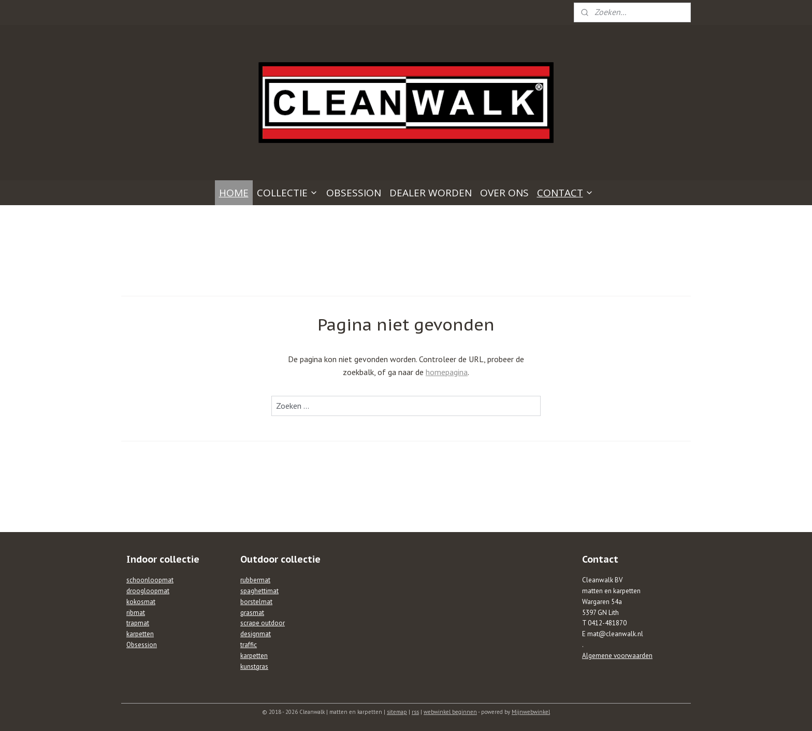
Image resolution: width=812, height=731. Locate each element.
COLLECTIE (287, 192)
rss (415, 711)
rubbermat (255, 580)
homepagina (447, 372)
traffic (248, 644)
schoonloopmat (149, 580)
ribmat (135, 612)
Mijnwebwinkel (531, 711)
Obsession (141, 644)
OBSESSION (353, 192)
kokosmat (140, 601)
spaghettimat (259, 590)
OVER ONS (504, 192)
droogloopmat (147, 590)
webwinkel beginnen (450, 711)
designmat (255, 633)
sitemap (397, 711)
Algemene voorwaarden (617, 655)
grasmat (252, 612)
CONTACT (565, 192)
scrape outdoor (262, 623)
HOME (234, 192)
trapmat (137, 623)
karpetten (140, 633)
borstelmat (256, 601)
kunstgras (254, 666)
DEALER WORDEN (430, 192)
